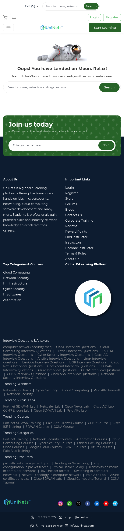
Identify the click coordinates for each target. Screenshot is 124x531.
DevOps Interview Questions (43, 362)
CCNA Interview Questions (26, 374)
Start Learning (105, 28)
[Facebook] (89, 503)
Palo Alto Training (16, 451)
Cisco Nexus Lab (77, 406)
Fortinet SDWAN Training (22, 423)
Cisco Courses (13, 447)
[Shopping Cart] (6, 17)
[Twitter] (80, 503)
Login (94, 17)
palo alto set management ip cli (26, 463)
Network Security (20, 394)
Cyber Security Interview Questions (64, 355)
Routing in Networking (72, 463)
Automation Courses (91, 439)
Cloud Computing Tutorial (86, 479)
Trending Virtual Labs (19, 400)
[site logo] (51, 27)
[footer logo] (17, 502)
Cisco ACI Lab (103, 406)
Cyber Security (47, 390)
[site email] (79, 526)
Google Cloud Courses (45, 447)
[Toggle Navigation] (8, 27)
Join (106, 145)
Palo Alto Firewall (107, 390)
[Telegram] (117, 503)
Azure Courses (101, 447)
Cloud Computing (75, 390)
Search (91, 6)
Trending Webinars (17, 384)
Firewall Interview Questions (77, 351)
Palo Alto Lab (76, 410)
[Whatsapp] (71, 503)
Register (112, 17)
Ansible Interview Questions (58, 358)
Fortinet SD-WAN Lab (19, 406)
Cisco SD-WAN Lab (48, 410)
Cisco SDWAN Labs (48, 479)
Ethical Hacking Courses (95, 443)
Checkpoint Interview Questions (71, 366)
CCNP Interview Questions (100, 370)
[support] (76, 517)
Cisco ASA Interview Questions (73, 374)
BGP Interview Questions (88, 362)
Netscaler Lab (50, 406)
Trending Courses (16, 417)
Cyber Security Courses (55, 443)
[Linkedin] (98, 503)
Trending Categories (18, 433)
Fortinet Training (15, 439)
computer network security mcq (27, 347)
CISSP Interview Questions (76, 347)
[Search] (71, 6)
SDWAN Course (37, 427)
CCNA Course (64, 427)
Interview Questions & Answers (26, 341)
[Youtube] (108, 503)
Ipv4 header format (55, 471)
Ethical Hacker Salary (68, 467)
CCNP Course (98, 423)
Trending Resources (18, 457)
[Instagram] (62, 503)
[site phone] (49, 526)
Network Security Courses (52, 439)
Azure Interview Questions (57, 370)
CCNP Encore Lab (16, 410)
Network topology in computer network (51, 475)
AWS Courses (76, 447)
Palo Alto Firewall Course (64, 423)
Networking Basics (17, 390)
